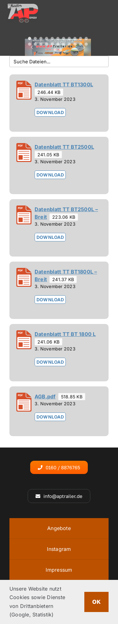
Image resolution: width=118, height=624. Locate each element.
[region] (58, 47)
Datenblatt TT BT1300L (64, 84)
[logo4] (22, 6)
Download (50, 112)
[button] (29, 38)
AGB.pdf (45, 396)
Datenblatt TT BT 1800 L (65, 334)
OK (96, 601)
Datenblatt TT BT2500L (64, 147)
